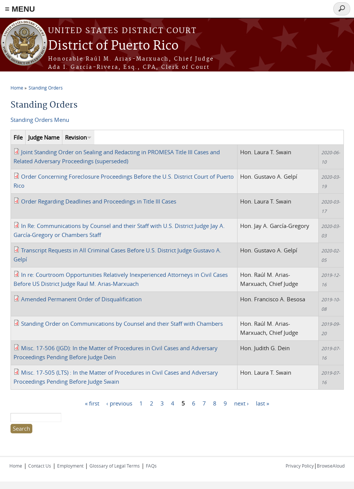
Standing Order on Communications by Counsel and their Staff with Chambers (122, 323)
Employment (70, 466)
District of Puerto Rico (113, 46)
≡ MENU (20, 9)
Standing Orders (46, 88)
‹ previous (119, 403)
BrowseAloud (331, 466)
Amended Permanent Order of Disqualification (81, 299)
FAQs (151, 466)
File (18, 137)
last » (262, 403)
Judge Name (43, 137)
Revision (78, 137)
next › (241, 403)
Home (17, 88)
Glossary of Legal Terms (114, 466)
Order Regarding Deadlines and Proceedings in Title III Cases (98, 201)
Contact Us (39, 466)
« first (92, 403)
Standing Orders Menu (40, 119)
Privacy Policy (300, 466)
